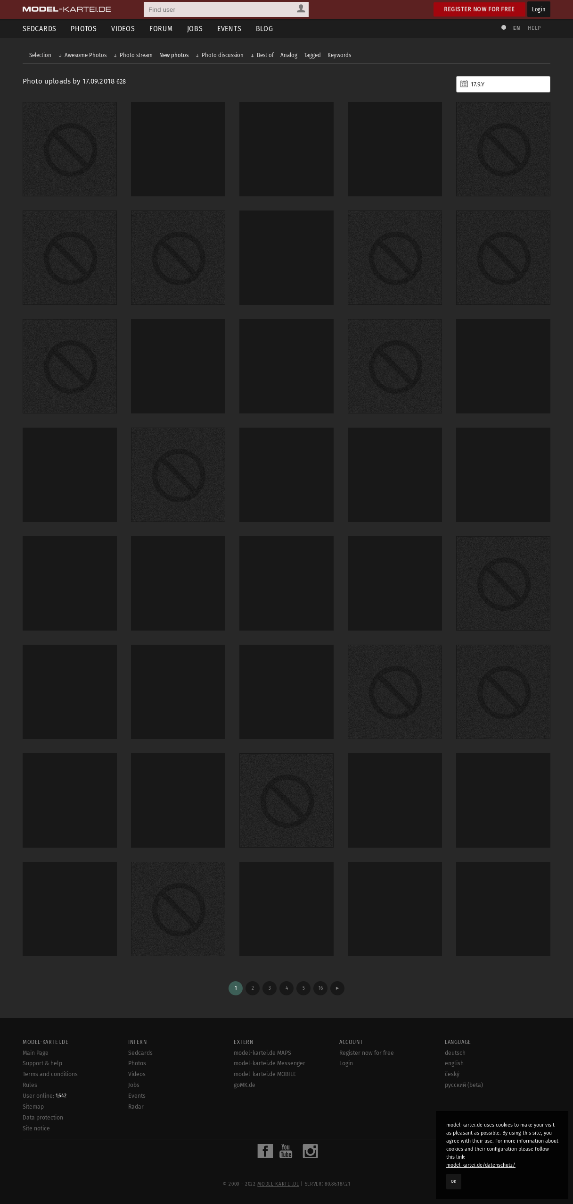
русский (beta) (464, 1085)
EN (516, 28)
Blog (264, 28)
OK (454, 1181)
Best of (265, 55)
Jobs (195, 28)
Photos (84, 28)
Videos (123, 28)
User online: (44, 1096)
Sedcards (40, 28)
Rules (30, 1085)
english (454, 1063)
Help (534, 28)
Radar (136, 1106)
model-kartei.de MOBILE (265, 1074)
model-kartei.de (278, 1184)
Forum (161, 28)
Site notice (36, 1128)
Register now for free (479, 9)
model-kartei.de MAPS (262, 1053)
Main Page (36, 1053)
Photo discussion (223, 55)
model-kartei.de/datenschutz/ (481, 1165)
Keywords (339, 55)
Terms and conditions (50, 1074)
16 (321, 988)
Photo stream (136, 55)
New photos (173, 55)
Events (229, 28)
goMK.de (244, 1085)
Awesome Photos (85, 55)
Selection (40, 55)
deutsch (455, 1053)
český (452, 1074)
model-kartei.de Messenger (269, 1063)
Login (539, 9)
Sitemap (33, 1106)
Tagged (312, 55)
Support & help (42, 1063)
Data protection (43, 1117)
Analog (288, 55)
